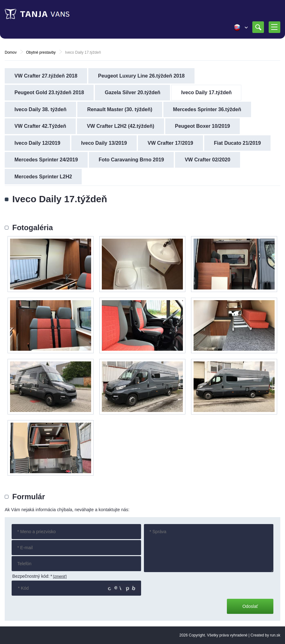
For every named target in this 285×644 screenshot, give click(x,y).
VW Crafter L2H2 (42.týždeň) (120, 126)
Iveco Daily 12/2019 (37, 143)
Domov (11, 52)
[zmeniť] (60, 576)
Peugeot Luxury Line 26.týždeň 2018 (141, 75)
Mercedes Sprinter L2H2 (43, 176)
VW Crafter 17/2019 (170, 143)
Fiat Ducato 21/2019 (237, 143)
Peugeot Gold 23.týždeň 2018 (49, 92)
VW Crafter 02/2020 (207, 159)
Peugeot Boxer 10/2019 (202, 126)
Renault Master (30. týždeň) (119, 109)
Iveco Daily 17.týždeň (206, 92)
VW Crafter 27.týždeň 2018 (45, 75)
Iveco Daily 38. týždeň (40, 109)
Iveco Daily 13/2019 (104, 143)
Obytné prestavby (41, 52)
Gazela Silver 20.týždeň (132, 92)
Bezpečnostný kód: (32, 576)
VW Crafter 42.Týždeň (40, 126)
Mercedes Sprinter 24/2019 (46, 159)
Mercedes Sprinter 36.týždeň (207, 109)
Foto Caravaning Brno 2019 (131, 159)
